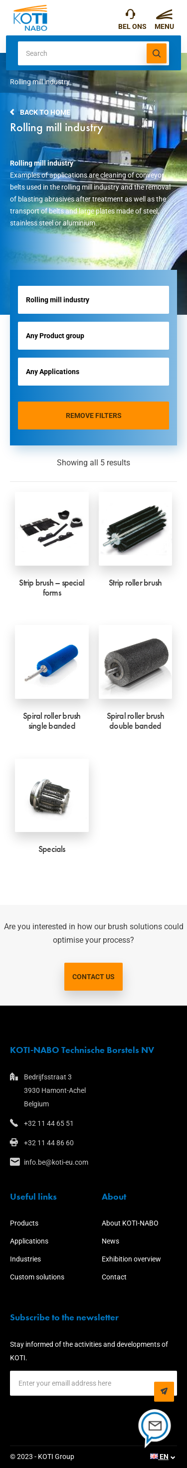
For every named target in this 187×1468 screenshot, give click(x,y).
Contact (114, 1277)
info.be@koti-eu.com (56, 1162)
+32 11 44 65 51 (130, 16)
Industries (25, 1259)
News (110, 1241)
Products (24, 1223)
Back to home (45, 112)
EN (159, 1457)
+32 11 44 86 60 (49, 1143)
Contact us (93, 977)
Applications (29, 1241)
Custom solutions (37, 1277)
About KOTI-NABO (130, 1223)
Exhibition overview (131, 1259)
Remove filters (94, 415)
